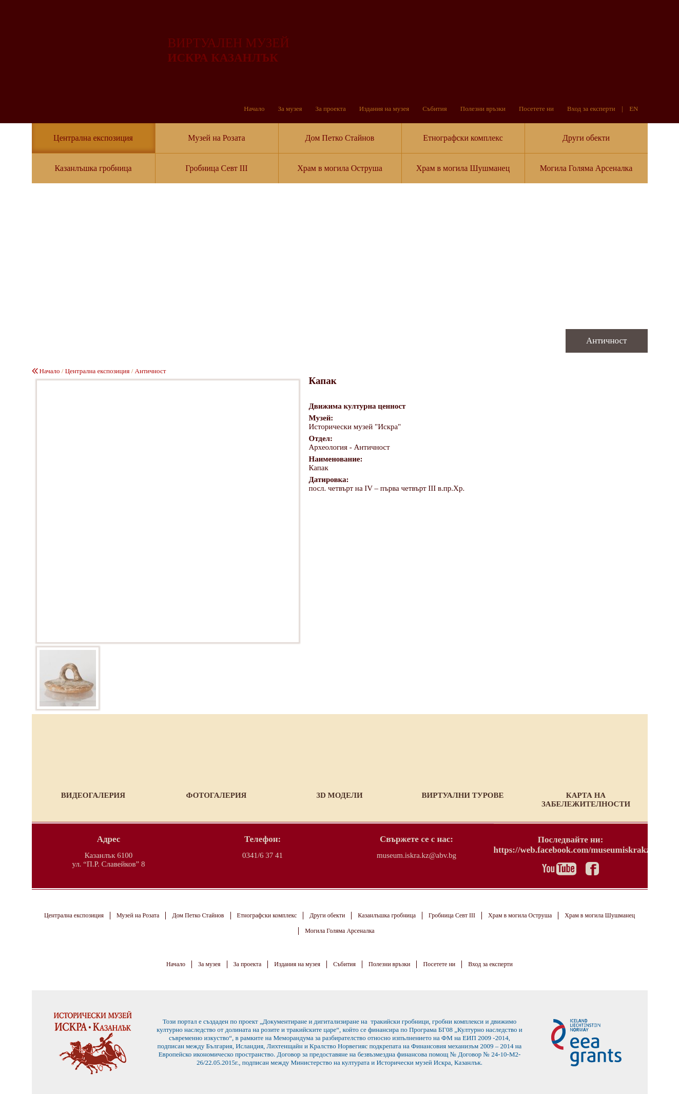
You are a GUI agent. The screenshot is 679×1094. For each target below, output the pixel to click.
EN (633, 108)
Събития (434, 108)
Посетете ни (536, 108)
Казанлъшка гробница (92, 168)
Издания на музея (384, 108)
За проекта (331, 108)
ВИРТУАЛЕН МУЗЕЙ (228, 43)
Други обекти (586, 137)
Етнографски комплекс (463, 137)
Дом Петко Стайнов (340, 137)
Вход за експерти (591, 108)
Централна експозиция (93, 137)
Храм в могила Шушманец (463, 168)
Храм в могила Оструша (339, 168)
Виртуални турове (462, 795)
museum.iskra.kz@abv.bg (416, 855)
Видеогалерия (93, 795)
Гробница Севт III (216, 168)
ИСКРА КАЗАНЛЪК (223, 57)
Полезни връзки (483, 108)
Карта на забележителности (585, 799)
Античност (150, 371)
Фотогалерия (216, 795)
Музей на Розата (216, 137)
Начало (254, 108)
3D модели (339, 795)
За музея (290, 108)
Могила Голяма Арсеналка (586, 168)
